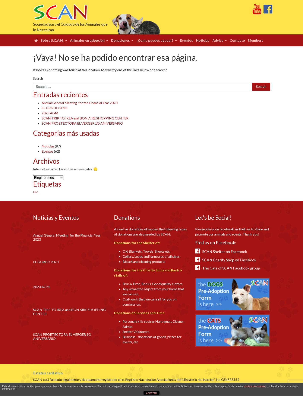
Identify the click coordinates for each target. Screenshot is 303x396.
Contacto (237, 40)
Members (255, 40)
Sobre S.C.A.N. (52, 40)
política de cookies (254, 386)
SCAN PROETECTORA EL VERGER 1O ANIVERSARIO (82, 123)
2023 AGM (50, 113)
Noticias (202, 40)
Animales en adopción (87, 40)
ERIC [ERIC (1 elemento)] (35, 192)
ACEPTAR (151, 393)
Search (38, 78)
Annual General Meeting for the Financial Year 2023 (79, 103)
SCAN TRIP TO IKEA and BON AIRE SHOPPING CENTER (85, 118)
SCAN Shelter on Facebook (224, 251)
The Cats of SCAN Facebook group (231, 268)
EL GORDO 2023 (54, 108)
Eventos (186, 40)
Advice (218, 40)
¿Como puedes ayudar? (155, 40)
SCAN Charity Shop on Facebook (229, 260)
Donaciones (120, 40)
